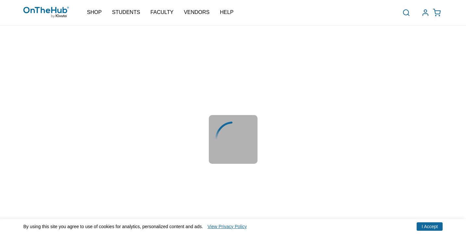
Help (226, 12)
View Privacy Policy (227, 226)
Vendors (196, 12)
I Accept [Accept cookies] (430, 226)
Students (126, 12)
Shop (94, 12)
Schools (127, 17)
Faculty (161, 12)
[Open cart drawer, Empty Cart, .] (438, 12)
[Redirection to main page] (46, 12)
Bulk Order (168, 16)
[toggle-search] (408, 13)
